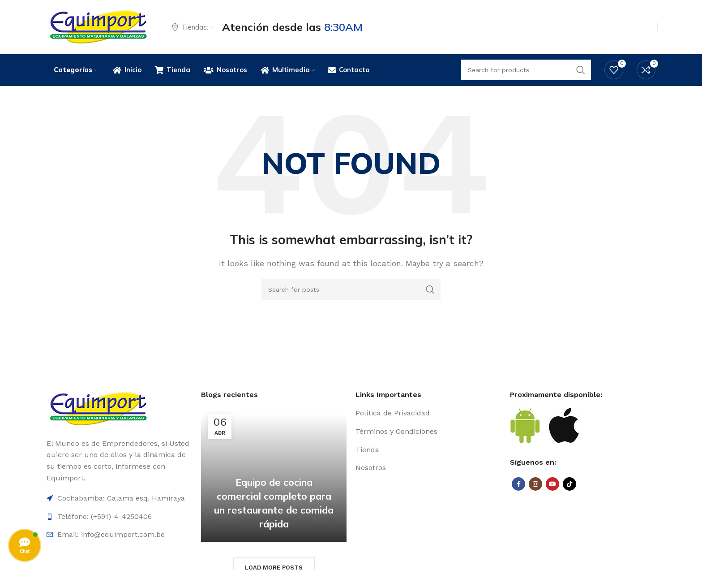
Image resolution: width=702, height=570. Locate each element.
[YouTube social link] (552, 485)
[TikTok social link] (569, 485)
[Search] (351, 290)
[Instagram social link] (535, 485)
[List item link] (428, 414)
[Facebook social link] (518, 485)
